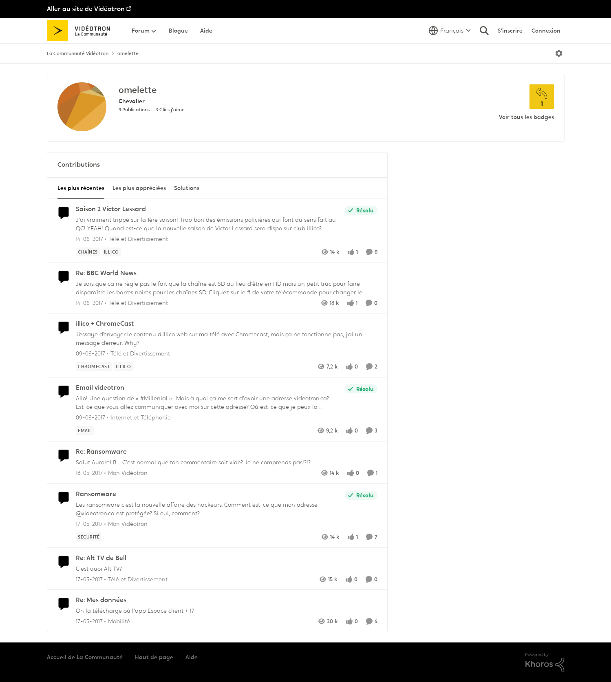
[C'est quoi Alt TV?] (224, 568)
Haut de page (154, 657)
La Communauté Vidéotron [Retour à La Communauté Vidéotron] (77, 53)
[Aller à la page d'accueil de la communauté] (81, 30)
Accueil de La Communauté (85, 657)
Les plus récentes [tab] (80, 188)
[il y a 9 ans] (89, 239)
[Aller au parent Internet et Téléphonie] (139, 417)
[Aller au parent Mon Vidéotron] (126, 473)
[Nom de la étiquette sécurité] (88, 536)
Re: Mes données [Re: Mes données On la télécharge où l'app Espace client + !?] (101, 600)
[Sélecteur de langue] (449, 30)
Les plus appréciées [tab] (139, 188)
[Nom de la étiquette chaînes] (88, 251)
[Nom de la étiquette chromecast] (94, 366)
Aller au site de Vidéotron (86, 8)
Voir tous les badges (526, 117)
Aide (191, 657)
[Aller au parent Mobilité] (117, 621)
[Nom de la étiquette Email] (85, 430)
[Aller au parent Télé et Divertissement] (136, 239)
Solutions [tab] (186, 188)
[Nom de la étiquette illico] (111, 251)
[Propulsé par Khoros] (545, 662)
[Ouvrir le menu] (559, 53)
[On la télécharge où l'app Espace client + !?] (224, 611)
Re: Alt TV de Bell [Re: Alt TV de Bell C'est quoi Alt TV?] (101, 558)
